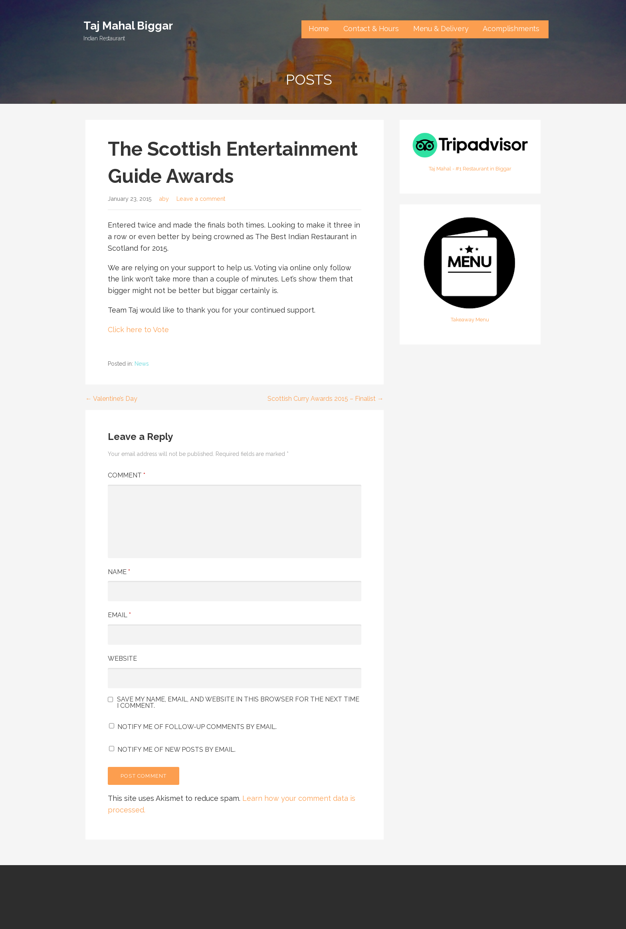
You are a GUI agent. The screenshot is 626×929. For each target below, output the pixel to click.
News (142, 364)
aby (164, 198)
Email (119, 615)
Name (119, 572)
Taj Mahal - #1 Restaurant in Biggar (470, 169)
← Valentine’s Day (111, 398)
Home (319, 28)
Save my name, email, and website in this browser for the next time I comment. (238, 702)
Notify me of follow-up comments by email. (197, 727)
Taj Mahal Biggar (127, 25)
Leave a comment (200, 198)
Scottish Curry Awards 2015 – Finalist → (325, 398)
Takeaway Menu (470, 320)
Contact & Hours (371, 28)
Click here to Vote (138, 329)
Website (122, 658)
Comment (126, 475)
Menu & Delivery (441, 28)
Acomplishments (512, 28)
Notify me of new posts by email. (176, 749)
